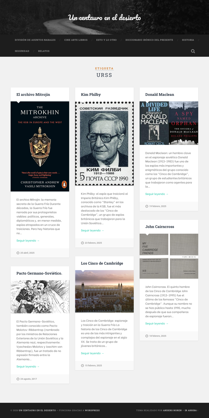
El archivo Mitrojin (33, 94)
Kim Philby (91, 94)
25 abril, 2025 (27, 253)
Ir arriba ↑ (192, 410)
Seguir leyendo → (28, 240)
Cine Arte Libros (76, 39)
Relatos (43, 51)
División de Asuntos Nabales (35, 39)
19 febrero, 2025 (157, 206)
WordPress (92, 410)
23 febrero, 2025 (93, 243)
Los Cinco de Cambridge (102, 263)
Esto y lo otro (106, 39)
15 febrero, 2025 (93, 365)
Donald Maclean (159, 94)
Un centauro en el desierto (104, 17)
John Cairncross (159, 226)
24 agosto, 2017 (28, 379)
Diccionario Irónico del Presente (149, 39)
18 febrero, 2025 (157, 336)
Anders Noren (172, 410)
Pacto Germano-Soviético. (39, 273)
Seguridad (22, 51)
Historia (188, 39)
